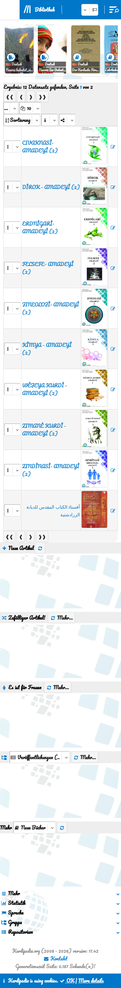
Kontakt (55, 958)
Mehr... (61, 618)
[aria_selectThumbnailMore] (34, 827)
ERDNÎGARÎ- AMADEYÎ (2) (40, 227)
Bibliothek (45, 9)
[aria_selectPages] (11, 108)
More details (91, 980)
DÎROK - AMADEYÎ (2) (51, 187)
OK (66, 980)
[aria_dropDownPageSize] (30, 108)
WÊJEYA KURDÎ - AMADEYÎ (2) (44, 389)
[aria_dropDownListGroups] (39, 757)
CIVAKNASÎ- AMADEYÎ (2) (40, 146)
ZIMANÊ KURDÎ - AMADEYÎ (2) (44, 429)
